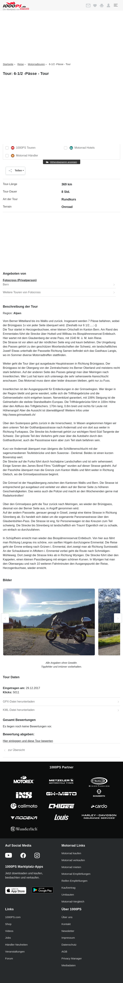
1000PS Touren (23, 148)
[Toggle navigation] (115, 5)
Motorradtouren (36, 64)
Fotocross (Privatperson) (20, 280)
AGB (64, 951)
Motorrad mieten (71, 867)
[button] (108, 5)
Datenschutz (69, 944)
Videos (9, 930)
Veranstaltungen (15, 951)
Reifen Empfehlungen (75, 880)
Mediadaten (69, 965)
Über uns (67, 917)
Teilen (14, 170)
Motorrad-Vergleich (73, 901)
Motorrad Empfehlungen (76, 873)
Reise (20, 64)
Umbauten (68, 894)
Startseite (8, 64)
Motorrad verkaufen (73, 860)
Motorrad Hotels (82, 148)
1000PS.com (13, 917)
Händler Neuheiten (16, 944)
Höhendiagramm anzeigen (63, 162)
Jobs (8, 937)
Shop (8, 924)
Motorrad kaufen (71, 853)
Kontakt (66, 924)
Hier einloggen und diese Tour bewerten (28, 740)
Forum (9, 958)
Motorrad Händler (24, 155)
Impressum (68, 937)
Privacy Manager (72, 958)
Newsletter (68, 930)
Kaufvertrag (69, 887)
